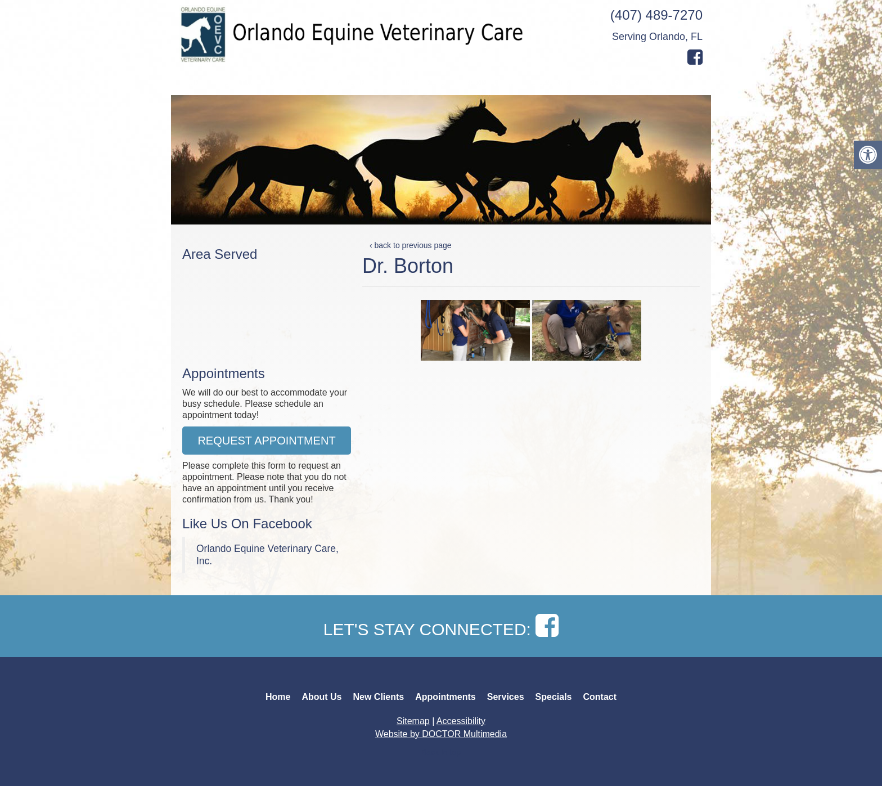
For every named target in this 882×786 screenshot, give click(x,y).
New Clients (350, 83)
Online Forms (417, 83)
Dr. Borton (407, 265)
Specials (602, 83)
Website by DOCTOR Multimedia (441, 734)
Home (194, 83)
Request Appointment (266, 440)
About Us (238, 83)
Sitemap (413, 721)
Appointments (489, 83)
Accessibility (460, 721)
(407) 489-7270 (656, 15)
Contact (651, 83)
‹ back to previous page (411, 245)
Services (550, 83)
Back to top (441, 752)
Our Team (291, 83)
